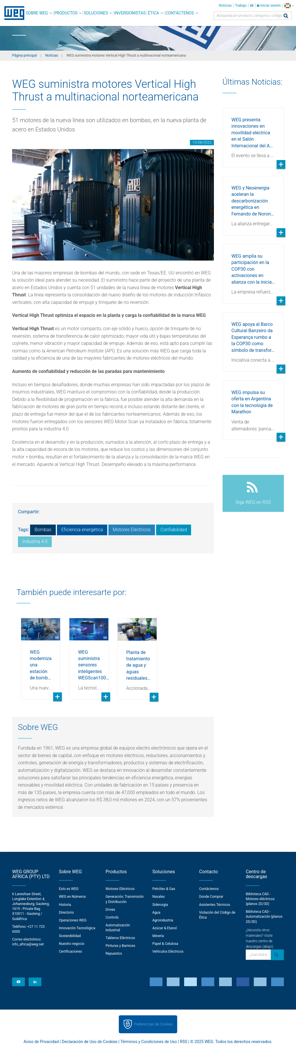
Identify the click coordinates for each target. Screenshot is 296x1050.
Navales (158, 897)
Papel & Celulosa (165, 944)
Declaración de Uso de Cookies (90, 1041)
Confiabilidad (173, 529)
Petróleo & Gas (163, 889)
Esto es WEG (69, 889)
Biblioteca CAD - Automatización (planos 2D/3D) (264, 916)
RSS (183, 1041)
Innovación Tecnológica (77, 928)
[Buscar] (286, 16)
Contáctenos (179, 13)
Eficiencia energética (82, 529)
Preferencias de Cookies (153, 1024)
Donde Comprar (211, 897)
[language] (289, 5)
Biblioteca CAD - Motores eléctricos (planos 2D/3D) (260, 899)
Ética (153, 13)
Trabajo (241, 5)
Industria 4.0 (34, 541)
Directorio (66, 912)
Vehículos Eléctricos (168, 951)
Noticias (225, 5)
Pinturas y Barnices (120, 946)
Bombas (42, 529)
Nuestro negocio (71, 944)
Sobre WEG (37, 13)
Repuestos (114, 953)
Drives (110, 910)
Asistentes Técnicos (214, 905)
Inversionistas (129, 13)
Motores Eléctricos (132, 529)
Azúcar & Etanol (164, 928)
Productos (65, 13)
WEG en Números (72, 897)
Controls (112, 917)
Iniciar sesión (269, 5)
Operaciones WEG (73, 920)
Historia (65, 905)
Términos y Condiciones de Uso (148, 1041)
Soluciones (96, 13)
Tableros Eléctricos (120, 938)
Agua (156, 912)
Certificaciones (70, 951)
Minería (158, 936)
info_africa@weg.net (28, 944)
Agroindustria (162, 920)
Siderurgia (160, 905)
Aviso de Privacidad (41, 1041)
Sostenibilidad (70, 936)
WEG (12, 13)
